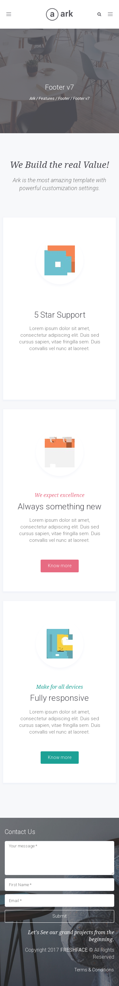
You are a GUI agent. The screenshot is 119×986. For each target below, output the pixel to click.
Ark (32, 98)
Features (47, 98)
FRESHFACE (74, 950)
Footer (63, 98)
